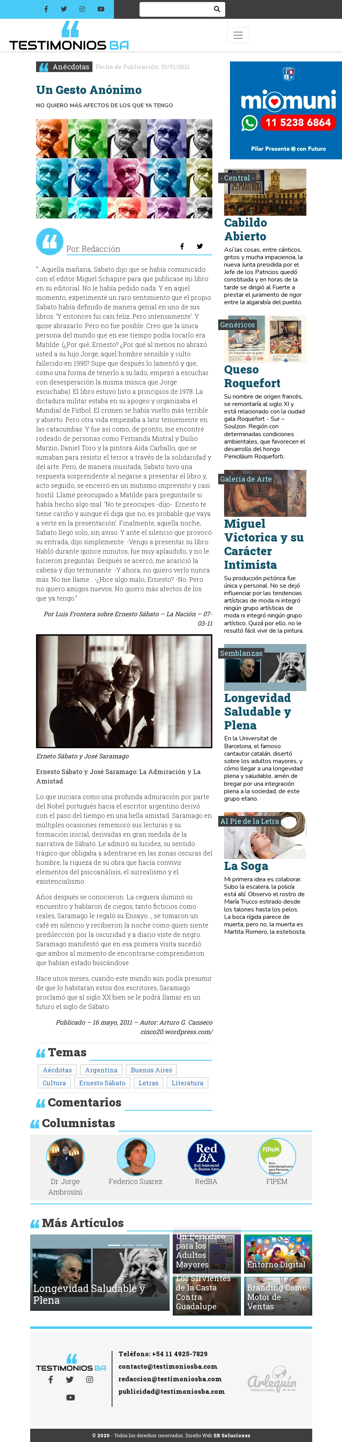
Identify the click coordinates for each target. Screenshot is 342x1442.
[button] (35, 1274)
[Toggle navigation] (238, 35)
